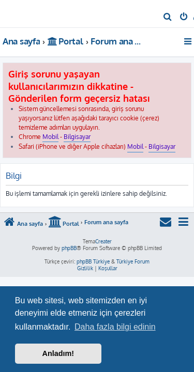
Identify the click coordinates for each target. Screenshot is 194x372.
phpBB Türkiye (93, 261)
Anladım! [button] (58, 353)
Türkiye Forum (133, 261)
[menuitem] (167, 17)
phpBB (69, 248)
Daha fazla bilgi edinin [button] (115, 326)
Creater (103, 241)
